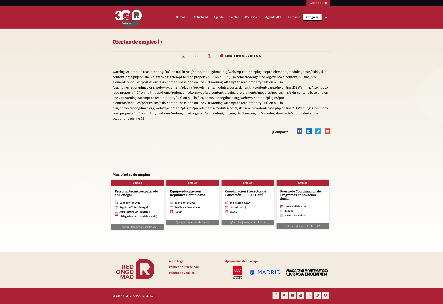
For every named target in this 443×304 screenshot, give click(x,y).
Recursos (253, 17)
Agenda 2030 (274, 17)
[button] (326, 17)
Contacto (294, 17)
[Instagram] (317, 295)
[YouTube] (300, 295)
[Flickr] (292, 295)
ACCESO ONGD (318, 3)
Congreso (312, 17)
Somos (183, 17)
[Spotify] (325, 295)
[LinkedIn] (309, 295)
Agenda (218, 17)
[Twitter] (284, 295)
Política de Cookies (182, 273)
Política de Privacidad (184, 267)
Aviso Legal (176, 261)
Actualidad (201, 17)
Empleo (234, 17)
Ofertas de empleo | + (143, 42)
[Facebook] (276, 295)
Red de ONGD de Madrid (139, 296)
